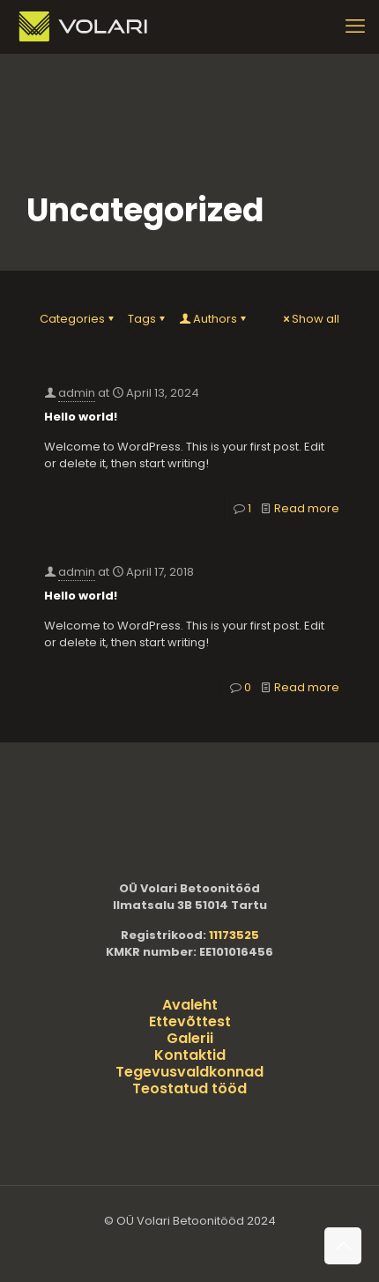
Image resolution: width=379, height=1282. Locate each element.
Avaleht (190, 1005)
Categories (78, 318)
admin (76, 392)
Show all (309, 318)
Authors (214, 318)
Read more (306, 508)
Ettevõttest (190, 1021)
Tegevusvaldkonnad (189, 1072)
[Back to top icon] (342, 1245)
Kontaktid (190, 1055)
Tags (147, 318)
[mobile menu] (355, 26)
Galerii (190, 1038)
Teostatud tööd (189, 1088)
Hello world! (80, 416)
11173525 (234, 935)
